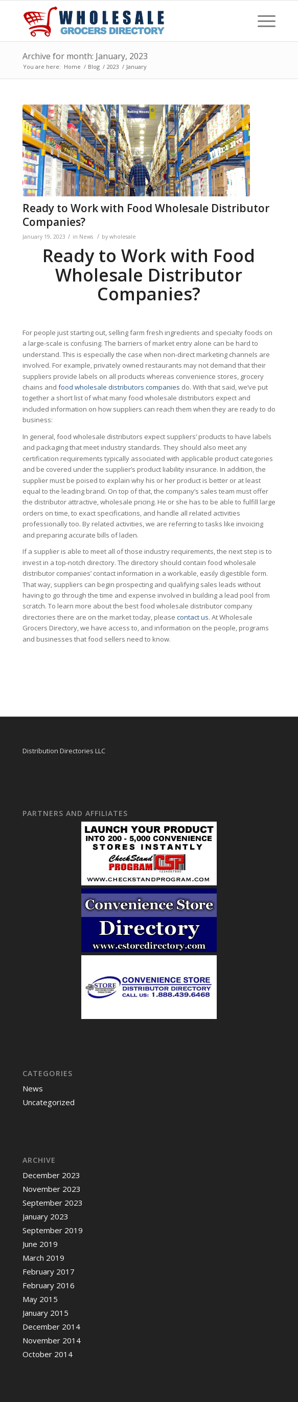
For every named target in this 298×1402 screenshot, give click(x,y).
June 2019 (40, 1244)
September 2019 (52, 1230)
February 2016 (48, 1285)
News (86, 236)
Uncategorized (48, 1102)
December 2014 (51, 1326)
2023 (113, 66)
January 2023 (45, 1216)
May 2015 (40, 1299)
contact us (193, 617)
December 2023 (51, 1175)
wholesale (122, 236)
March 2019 (43, 1258)
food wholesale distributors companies (119, 387)
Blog (94, 66)
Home (72, 66)
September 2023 (52, 1202)
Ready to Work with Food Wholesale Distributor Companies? (145, 215)
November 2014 (51, 1340)
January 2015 (45, 1313)
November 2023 (51, 1189)
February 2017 (48, 1271)
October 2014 (47, 1354)
